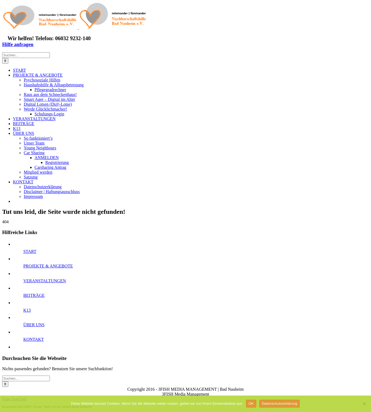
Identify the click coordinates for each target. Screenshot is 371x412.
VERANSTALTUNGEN (44, 281)
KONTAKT (33, 339)
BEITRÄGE (33, 295)
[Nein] (364, 403)
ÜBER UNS (33, 324)
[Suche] (5, 61)
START (29, 251)
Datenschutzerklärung (279, 403)
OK (251, 403)
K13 (27, 310)
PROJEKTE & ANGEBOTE (48, 266)
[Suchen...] (26, 55)
